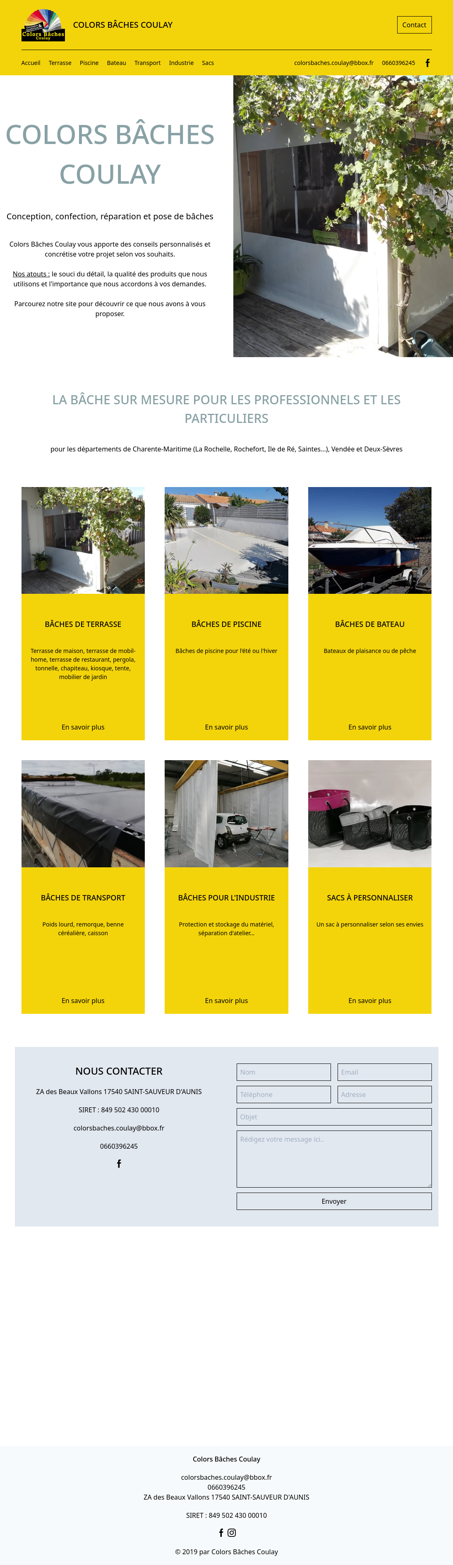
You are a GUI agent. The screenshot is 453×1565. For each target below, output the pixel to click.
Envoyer (333, 1201)
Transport (147, 63)
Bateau (116, 63)
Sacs (208, 63)
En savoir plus (83, 727)
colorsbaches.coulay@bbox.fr (334, 63)
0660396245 (398, 63)
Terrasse (60, 63)
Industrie (181, 63)
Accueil (31, 63)
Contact (415, 24)
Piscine (89, 63)
